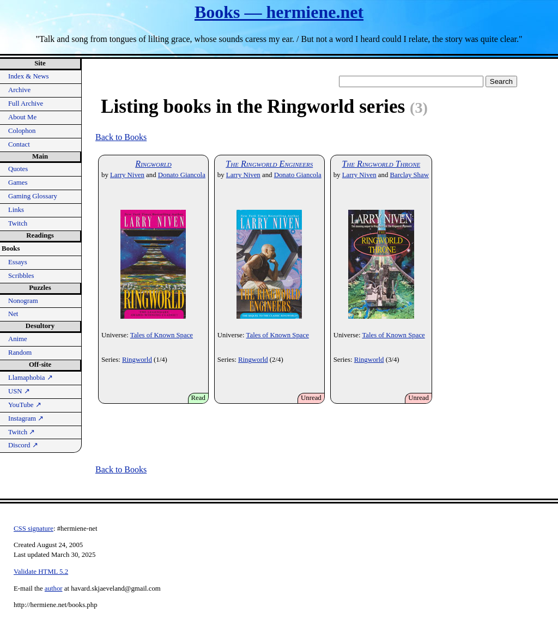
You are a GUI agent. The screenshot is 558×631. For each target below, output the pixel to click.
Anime (17, 339)
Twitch (17, 223)
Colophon (21, 131)
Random (20, 352)
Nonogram (23, 301)
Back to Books (121, 137)
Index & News (28, 76)
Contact (19, 144)
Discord (23, 445)
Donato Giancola (181, 175)
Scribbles (21, 276)
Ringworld (153, 163)
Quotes (18, 169)
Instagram (26, 418)
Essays (17, 262)
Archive (19, 90)
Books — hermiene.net (279, 12)
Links (16, 210)
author (54, 588)
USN (19, 391)
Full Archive (25, 103)
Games (18, 182)
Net (13, 314)
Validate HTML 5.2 (41, 571)
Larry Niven (127, 175)
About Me (22, 117)
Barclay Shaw (409, 175)
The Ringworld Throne (381, 163)
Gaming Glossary (32, 196)
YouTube (24, 405)
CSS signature (33, 528)
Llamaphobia (30, 377)
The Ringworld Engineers (269, 163)
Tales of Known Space (161, 335)
